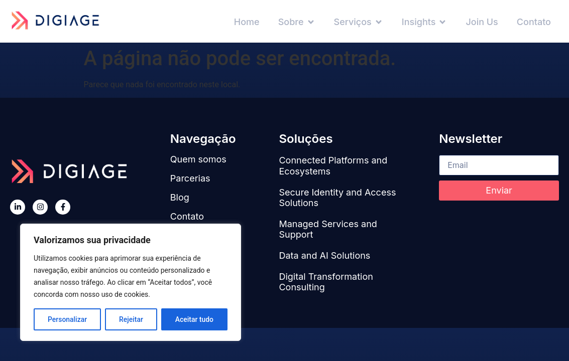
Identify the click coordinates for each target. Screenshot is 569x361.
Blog (179, 197)
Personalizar (67, 319)
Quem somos (198, 159)
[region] (130, 282)
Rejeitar (131, 319)
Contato (187, 216)
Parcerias (190, 178)
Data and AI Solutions (324, 255)
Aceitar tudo (194, 319)
